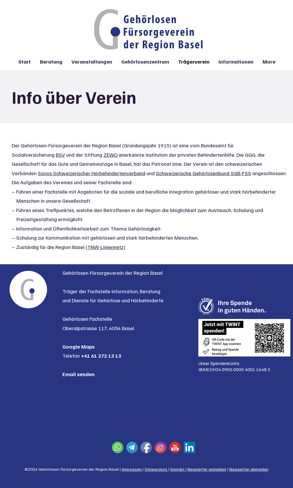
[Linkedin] (189, 447)
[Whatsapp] (117, 447)
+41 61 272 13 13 (101, 355)
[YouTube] (175, 447)
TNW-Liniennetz (105, 247)
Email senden (78, 374)
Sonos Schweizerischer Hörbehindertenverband (91, 173)
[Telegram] (132, 447)
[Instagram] (160, 447)
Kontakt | (179, 469)
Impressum (132, 469)
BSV (60, 154)
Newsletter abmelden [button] (248, 469)
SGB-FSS (241, 173)
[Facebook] (146, 447)
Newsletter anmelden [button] (207, 469)
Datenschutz (156, 469)
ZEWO (110, 154)
